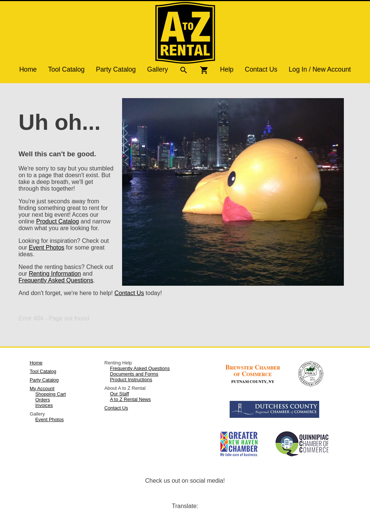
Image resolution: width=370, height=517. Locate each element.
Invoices (44, 405)
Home (28, 69)
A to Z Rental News (130, 399)
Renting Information (55, 273)
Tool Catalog (66, 69)
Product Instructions (131, 379)
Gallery (157, 69)
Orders (42, 399)
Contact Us (261, 69)
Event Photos (46, 247)
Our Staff (119, 394)
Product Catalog (57, 221)
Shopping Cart (50, 394)
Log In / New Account (320, 69)
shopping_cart (204, 70)
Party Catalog (116, 69)
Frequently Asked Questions (56, 280)
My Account (42, 388)
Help (226, 69)
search (183, 70)
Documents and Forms (134, 374)
